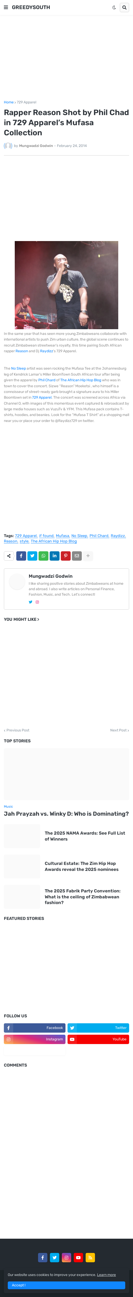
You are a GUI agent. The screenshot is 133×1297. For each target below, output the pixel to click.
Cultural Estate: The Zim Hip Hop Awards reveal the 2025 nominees (82, 866)
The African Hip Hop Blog (80, 380)
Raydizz (46, 351)
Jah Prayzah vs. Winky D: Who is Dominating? (66, 813)
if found (46, 536)
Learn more (106, 1275)
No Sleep (18, 368)
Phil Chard (46, 380)
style (24, 541)
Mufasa (62, 536)
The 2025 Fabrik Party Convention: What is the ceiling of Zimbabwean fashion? (83, 896)
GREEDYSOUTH (31, 7)
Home (9, 102)
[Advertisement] (66, 58)
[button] (6, 7)
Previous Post (17, 730)
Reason (22, 351)
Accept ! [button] (18, 1285)
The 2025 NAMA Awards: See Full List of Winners (85, 835)
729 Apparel (26, 102)
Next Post (118, 730)
